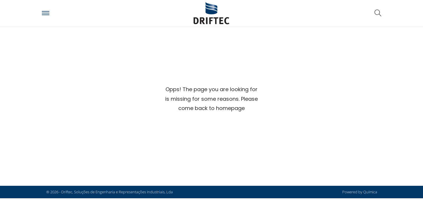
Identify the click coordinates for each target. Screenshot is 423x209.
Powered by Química (359, 191)
